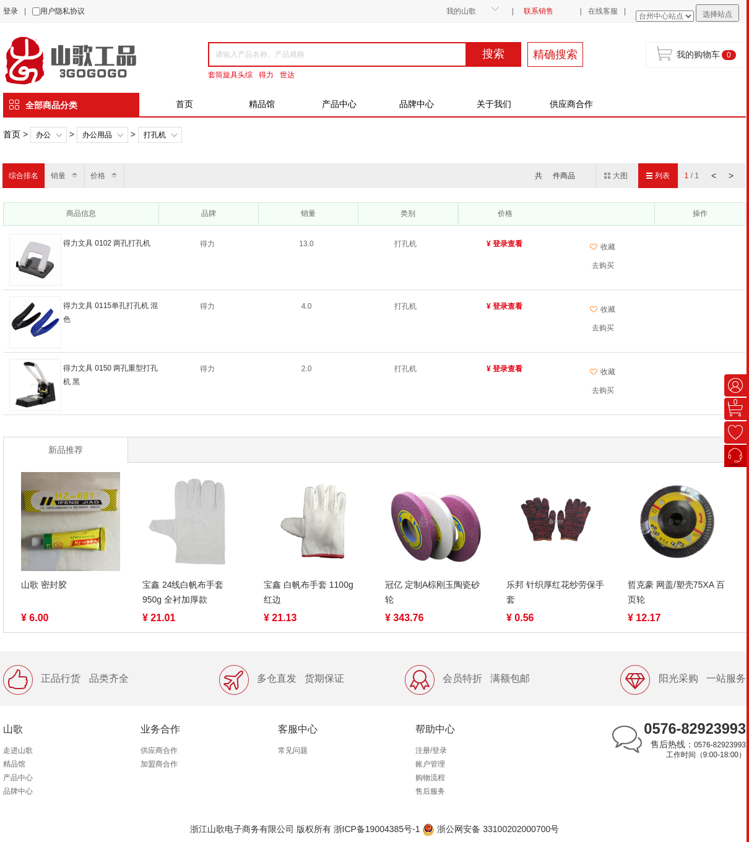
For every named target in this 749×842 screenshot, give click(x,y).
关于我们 (494, 104)
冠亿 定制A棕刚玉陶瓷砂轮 (432, 592)
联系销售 (538, 11)
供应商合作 (571, 104)
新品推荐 (65, 450)
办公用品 (97, 135)
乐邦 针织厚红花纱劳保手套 (555, 592)
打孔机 (155, 135)
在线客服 (603, 11)
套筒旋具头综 (230, 75)
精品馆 (262, 104)
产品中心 (339, 104)
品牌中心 (416, 104)
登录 (10, 11)
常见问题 (293, 750)
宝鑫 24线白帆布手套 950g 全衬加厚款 (182, 592)
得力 (266, 75)
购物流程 (430, 777)
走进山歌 (18, 750)
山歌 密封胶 (44, 585)
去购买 (603, 265)
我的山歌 (461, 11)
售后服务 (430, 791)
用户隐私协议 (62, 11)
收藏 (602, 247)
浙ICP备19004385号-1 (377, 829)
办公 (43, 135)
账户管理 (430, 764)
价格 (97, 175)
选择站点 (717, 14)
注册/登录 (431, 750)
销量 (58, 175)
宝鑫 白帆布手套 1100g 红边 (308, 592)
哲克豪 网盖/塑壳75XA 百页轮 (676, 592)
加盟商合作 (159, 764)
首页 (184, 104)
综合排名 (23, 175)
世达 (287, 75)
